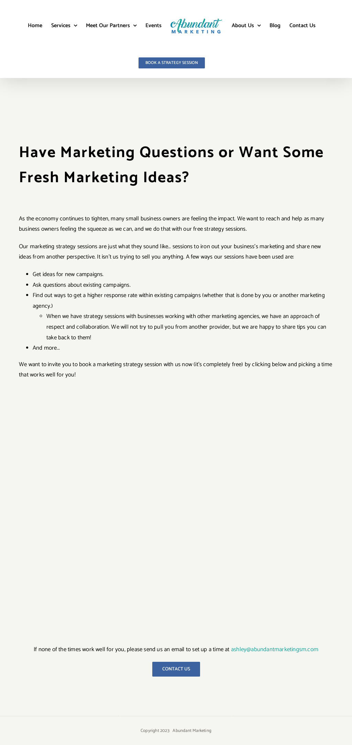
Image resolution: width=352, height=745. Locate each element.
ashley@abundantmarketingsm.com (274, 649)
